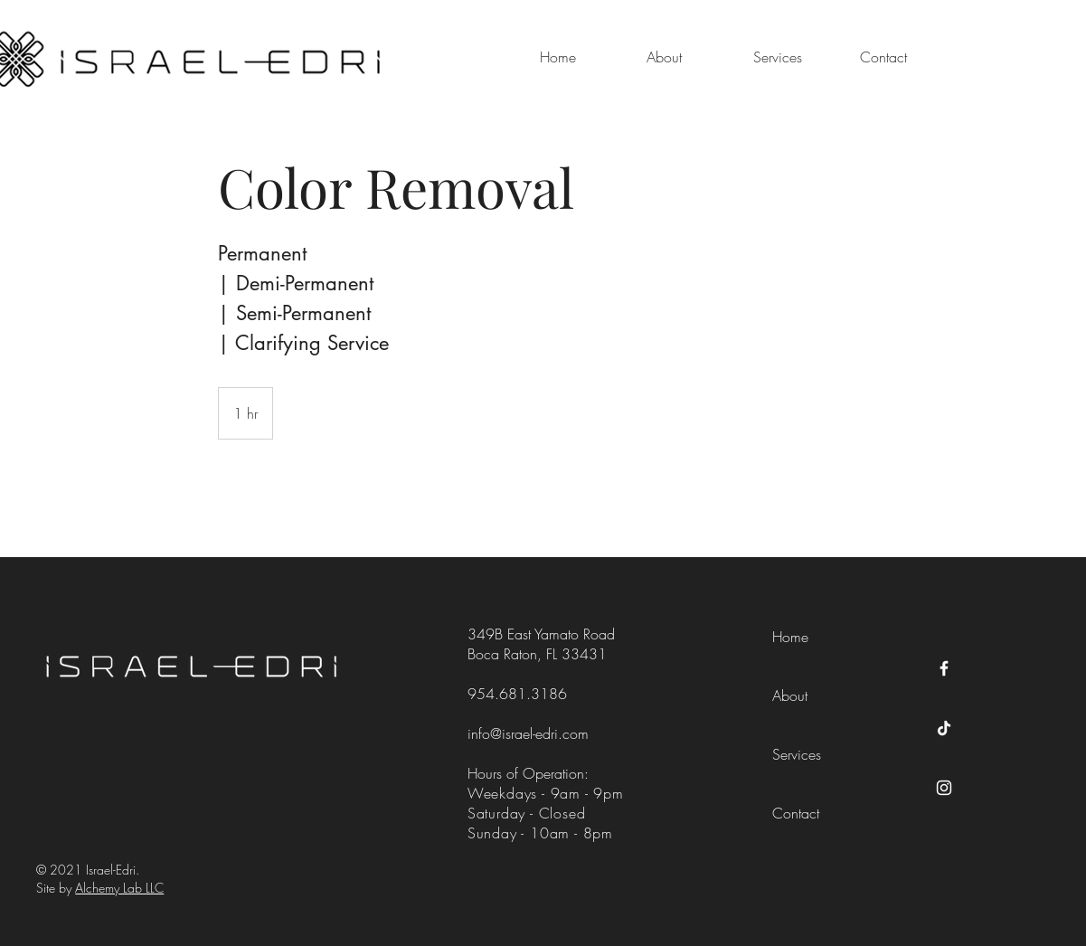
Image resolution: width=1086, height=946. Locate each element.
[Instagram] (944, 788)
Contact (795, 813)
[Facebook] (944, 668)
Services (796, 754)
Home (790, 637)
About (789, 695)
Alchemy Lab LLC (119, 887)
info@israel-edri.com (528, 733)
